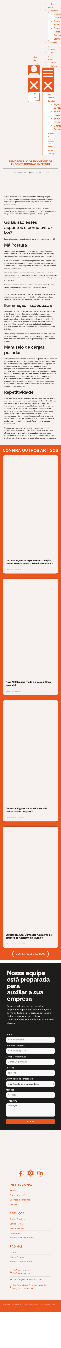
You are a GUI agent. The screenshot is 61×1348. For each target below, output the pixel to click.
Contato (54, 66)
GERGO (50, 150)
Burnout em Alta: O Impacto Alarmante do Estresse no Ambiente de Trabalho (29, 936)
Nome (9, 1035)
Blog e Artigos (51, 56)
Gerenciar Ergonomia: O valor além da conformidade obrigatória (26, 810)
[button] (34, 78)
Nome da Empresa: (15, 1046)
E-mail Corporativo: (16, 1057)
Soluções (54, 11)
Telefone (10, 1068)
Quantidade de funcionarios (20, 1079)
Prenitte (30, 1307)
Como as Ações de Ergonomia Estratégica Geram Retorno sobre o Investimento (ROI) (29, 562)
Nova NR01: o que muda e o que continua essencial (28, 683)
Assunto (10, 1090)
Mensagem (11, 1101)
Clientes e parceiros (52, 46)
